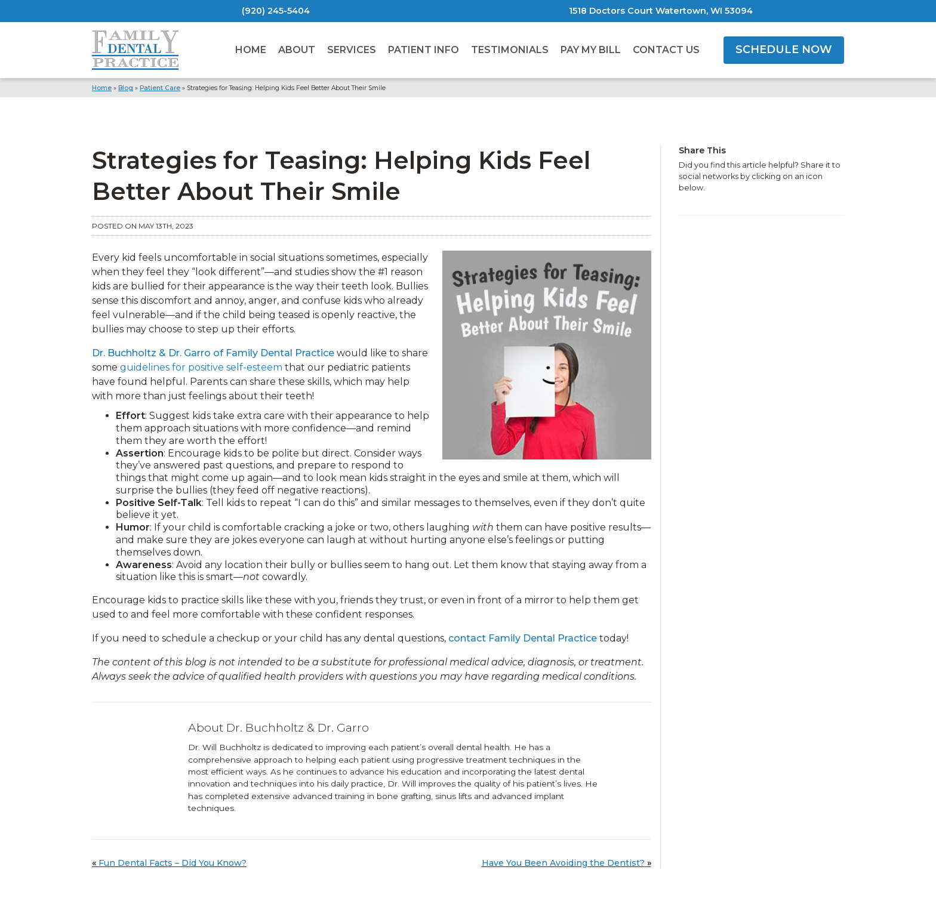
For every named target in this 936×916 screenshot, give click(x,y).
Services (351, 49)
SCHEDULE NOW (783, 49)
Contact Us (666, 49)
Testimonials (510, 49)
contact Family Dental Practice (522, 638)
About (296, 49)
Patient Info (423, 49)
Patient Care (160, 88)
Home (250, 49)
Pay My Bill (591, 49)
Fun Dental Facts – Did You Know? (172, 863)
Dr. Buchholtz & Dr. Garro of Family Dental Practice (213, 353)
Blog (125, 88)
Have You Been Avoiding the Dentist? (563, 863)
